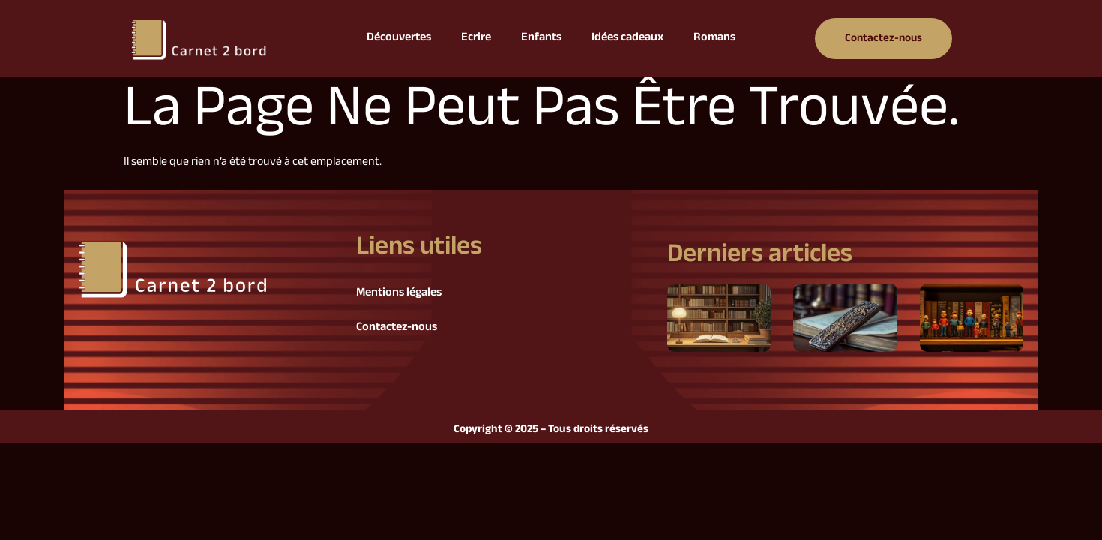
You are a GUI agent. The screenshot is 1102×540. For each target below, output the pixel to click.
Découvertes (399, 37)
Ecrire (476, 37)
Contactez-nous (396, 327)
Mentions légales (399, 293)
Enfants (541, 37)
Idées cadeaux (627, 37)
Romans (714, 37)
